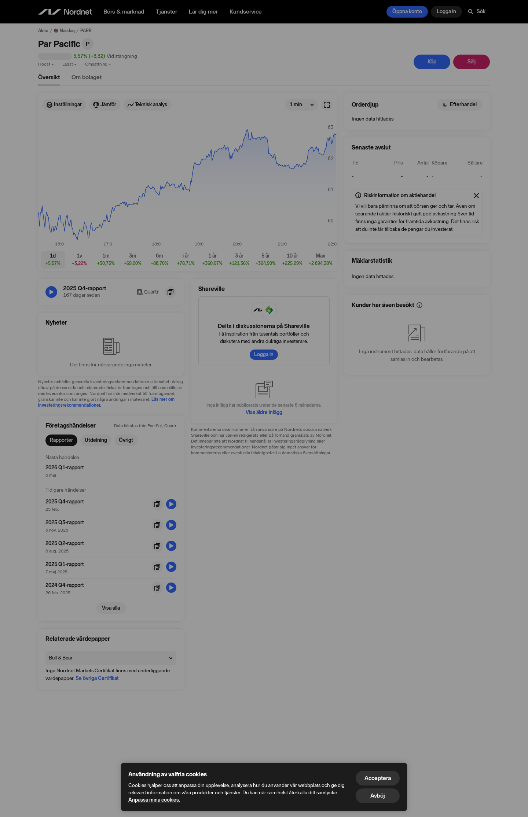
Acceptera (377, 778)
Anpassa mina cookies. (154, 800)
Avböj (377, 795)
